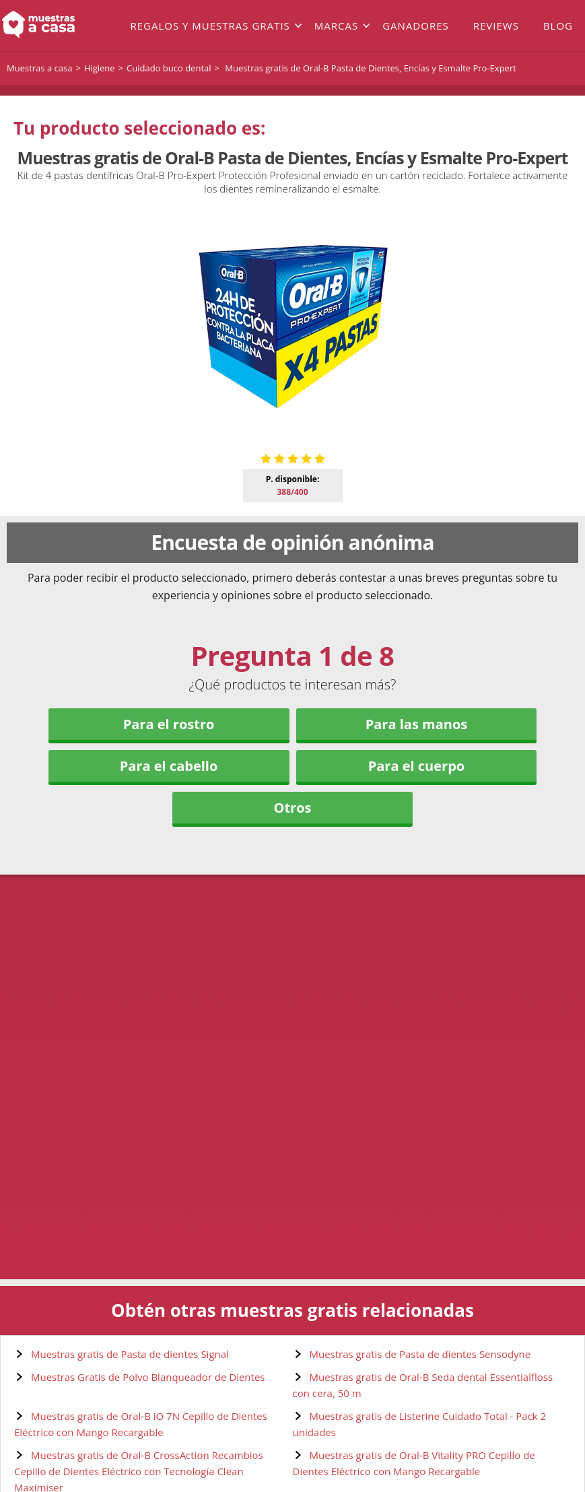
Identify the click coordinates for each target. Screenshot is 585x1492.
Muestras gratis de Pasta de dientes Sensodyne (420, 1354)
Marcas (336, 25)
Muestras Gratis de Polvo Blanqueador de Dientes (148, 1377)
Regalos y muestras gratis (209, 25)
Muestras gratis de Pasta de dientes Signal (130, 1354)
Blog (558, 25)
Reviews (496, 25)
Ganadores (415, 25)
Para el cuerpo (416, 766)
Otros (292, 808)
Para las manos (417, 724)
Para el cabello (169, 766)
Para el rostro (169, 724)
